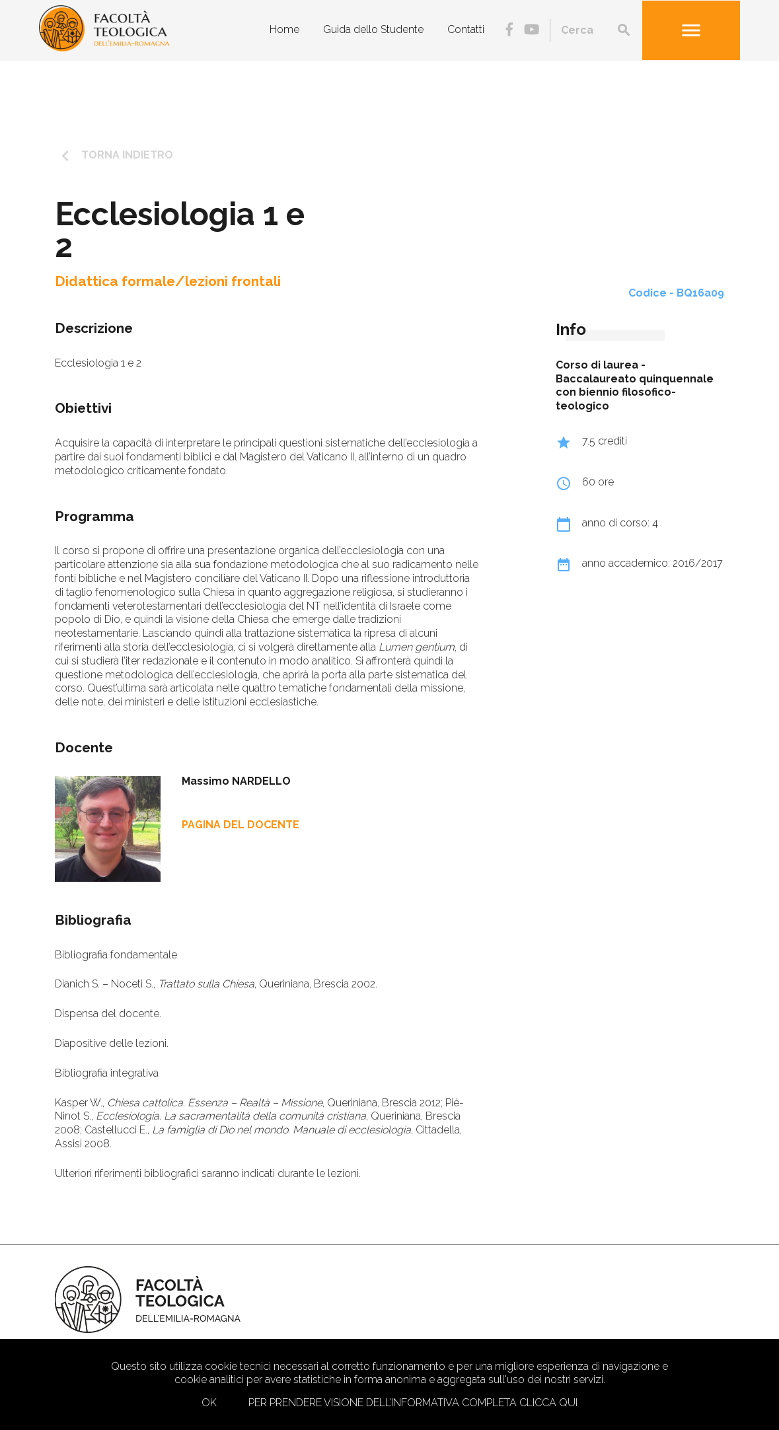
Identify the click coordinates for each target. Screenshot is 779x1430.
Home (284, 29)
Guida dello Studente (373, 29)
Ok (209, 1402)
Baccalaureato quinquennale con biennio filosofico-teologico (635, 393)
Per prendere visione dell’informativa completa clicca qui (412, 1402)
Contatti (465, 29)
